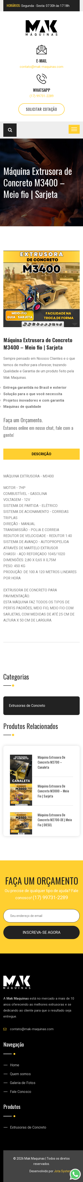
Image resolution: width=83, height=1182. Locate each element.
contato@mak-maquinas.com (41, 67)
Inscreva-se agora (41, 932)
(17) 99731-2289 (42, 96)
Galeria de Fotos (22, 1083)
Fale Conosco (20, 1092)
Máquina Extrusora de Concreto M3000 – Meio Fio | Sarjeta (53, 790)
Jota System (63, 1171)
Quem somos (20, 1074)
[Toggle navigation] (74, 129)
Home (14, 1065)
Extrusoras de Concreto (27, 705)
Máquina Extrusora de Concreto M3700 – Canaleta (51, 762)
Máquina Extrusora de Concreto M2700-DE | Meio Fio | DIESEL (55, 819)
